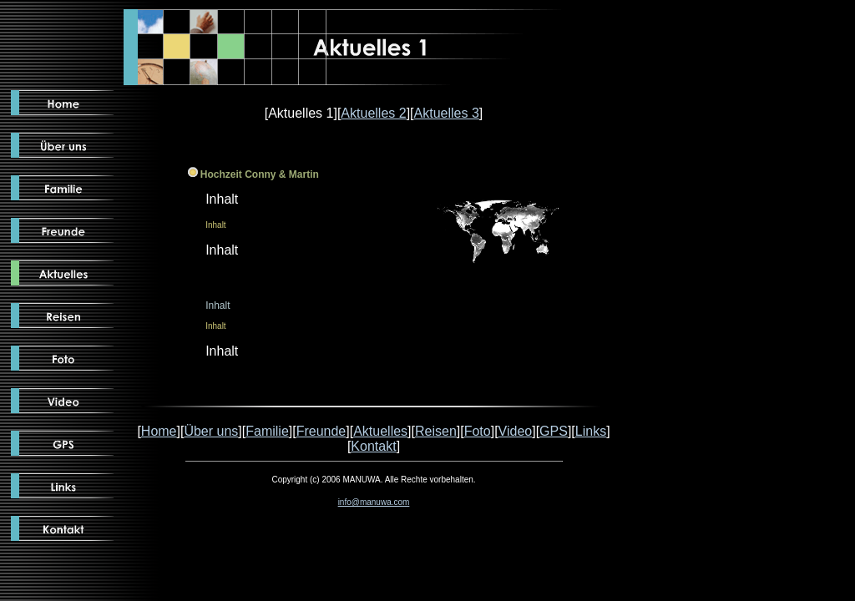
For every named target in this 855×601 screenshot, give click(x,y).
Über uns (211, 431)
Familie (267, 431)
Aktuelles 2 (373, 113)
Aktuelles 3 (446, 113)
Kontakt (373, 446)
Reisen (436, 431)
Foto (477, 431)
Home (159, 431)
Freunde (321, 431)
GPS (553, 431)
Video (515, 431)
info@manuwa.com (374, 502)
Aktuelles (380, 431)
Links (590, 431)
